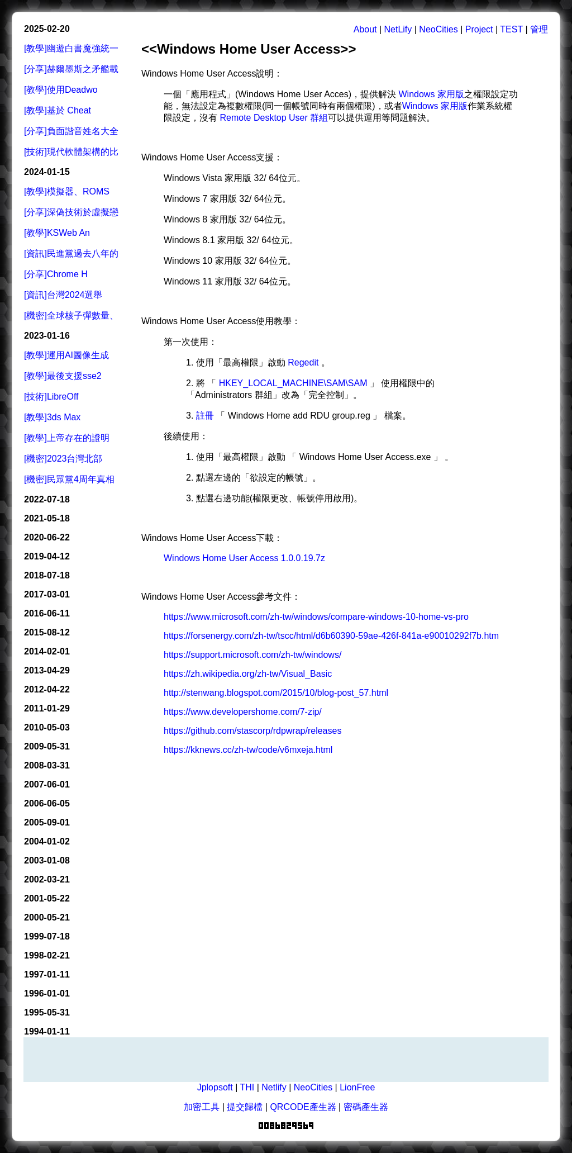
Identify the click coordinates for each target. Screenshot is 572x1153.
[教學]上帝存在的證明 (66, 438)
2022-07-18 (47, 499)
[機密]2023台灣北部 (63, 458)
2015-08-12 (47, 632)
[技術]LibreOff (51, 396)
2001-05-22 (47, 898)
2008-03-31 (47, 765)
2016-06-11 (47, 613)
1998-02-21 (47, 955)
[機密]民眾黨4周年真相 (69, 479)
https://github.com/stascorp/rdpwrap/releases (252, 731)
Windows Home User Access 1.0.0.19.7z (244, 558)
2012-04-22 (47, 689)
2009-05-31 (47, 746)
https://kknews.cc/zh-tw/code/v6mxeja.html (248, 750)
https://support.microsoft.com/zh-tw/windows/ (252, 654)
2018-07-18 (47, 575)
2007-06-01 (47, 784)
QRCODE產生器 (303, 1107)
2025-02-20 (47, 29)
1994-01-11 (47, 1031)
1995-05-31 (47, 1012)
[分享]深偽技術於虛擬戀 (71, 212)
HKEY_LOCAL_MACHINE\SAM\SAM (293, 383)
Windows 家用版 (431, 94)
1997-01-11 (47, 974)
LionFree (357, 1087)
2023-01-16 (47, 335)
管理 (539, 29)
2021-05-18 (47, 518)
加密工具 (202, 1107)
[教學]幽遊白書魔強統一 (71, 48)
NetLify (398, 29)
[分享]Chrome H (56, 274)
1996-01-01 (47, 993)
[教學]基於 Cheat (57, 110)
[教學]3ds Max (52, 417)
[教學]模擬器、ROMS (66, 191)
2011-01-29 (47, 708)
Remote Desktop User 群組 (274, 117)
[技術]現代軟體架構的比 (71, 151)
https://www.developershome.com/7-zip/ (243, 712)
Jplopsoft (215, 1087)
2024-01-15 (47, 172)
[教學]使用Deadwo (61, 89)
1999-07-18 (47, 936)
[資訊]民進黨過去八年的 (71, 253)
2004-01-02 (47, 841)
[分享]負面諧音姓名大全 (71, 131)
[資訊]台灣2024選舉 (63, 295)
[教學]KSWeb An (57, 233)
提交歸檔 (245, 1107)
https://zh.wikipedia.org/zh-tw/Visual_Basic (248, 673)
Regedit (303, 362)
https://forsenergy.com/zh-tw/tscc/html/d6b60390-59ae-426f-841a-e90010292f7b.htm (331, 635)
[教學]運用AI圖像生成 (66, 355)
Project (479, 29)
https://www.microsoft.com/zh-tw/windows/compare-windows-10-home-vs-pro (316, 616)
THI (247, 1087)
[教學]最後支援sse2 (63, 376)
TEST (511, 29)
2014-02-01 (47, 651)
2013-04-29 (47, 670)
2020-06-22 (47, 537)
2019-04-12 (47, 556)
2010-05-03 (47, 727)
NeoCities (438, 29)
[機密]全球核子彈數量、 (71, 315)
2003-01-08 (47, 860)
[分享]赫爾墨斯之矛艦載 (71, 69)
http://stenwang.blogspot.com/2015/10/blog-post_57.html (276, 693)
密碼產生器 (366, 1107)
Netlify (273, 1087)
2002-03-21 (47, 879)
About (365, 29)
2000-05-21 (47, 917)
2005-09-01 (47, 822)
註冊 (205, 415)
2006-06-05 (47, 803)
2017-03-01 (47, 594)
